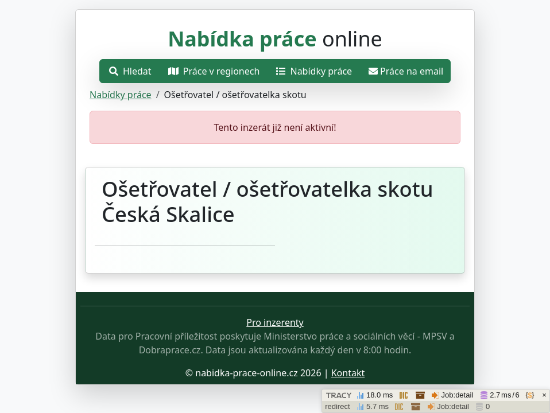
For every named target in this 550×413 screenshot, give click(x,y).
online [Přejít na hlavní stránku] (275, 39)
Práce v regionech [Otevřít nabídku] (214, 71)
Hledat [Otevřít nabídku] (130, 71)
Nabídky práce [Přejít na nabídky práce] (314, 71)
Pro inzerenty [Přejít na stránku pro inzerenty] (275, 322)
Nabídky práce (121, 94)
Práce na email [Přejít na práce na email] (406, 71)
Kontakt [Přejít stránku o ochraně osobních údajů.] (348, 373)
